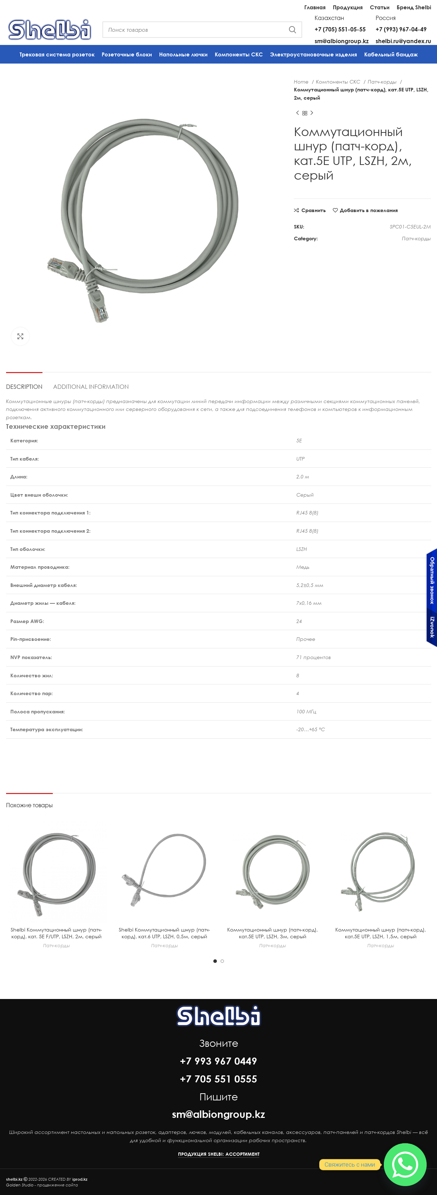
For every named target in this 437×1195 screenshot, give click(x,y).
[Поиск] (202, 29)
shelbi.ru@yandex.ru (403, 40)
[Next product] (311, 113)
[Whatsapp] (405, 1164)
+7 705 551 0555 (218, 1079)
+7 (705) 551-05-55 (340, 29)
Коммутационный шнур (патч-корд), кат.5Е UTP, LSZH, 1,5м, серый (380, 933)
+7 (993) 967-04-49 (401, 29)
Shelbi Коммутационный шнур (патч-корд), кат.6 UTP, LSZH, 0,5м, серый (164, 933)
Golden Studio (20, 1185)
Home (302, 82)
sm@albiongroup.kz (342, 40)
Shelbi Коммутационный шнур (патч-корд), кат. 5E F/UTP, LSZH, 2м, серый (56, 933)
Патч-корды (383, 82)
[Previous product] (297, 113)
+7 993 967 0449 (218, 1061)
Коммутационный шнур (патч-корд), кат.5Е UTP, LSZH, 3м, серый (272, 933)
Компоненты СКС (339, 82)
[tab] (24, 383)
